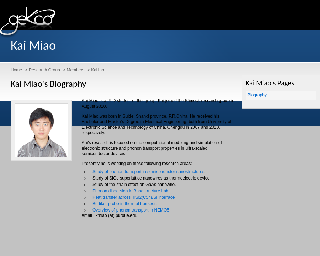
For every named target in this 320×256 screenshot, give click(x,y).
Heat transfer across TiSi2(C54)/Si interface (133, 197)
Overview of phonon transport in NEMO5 (130, 210)
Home (16, 70)
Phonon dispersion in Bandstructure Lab (130, 190)
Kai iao (97, 70)
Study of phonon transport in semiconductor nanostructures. (149, 171)
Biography (257, 94)
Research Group (44, 70)
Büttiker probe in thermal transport (124, 203)
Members (75, 70)
